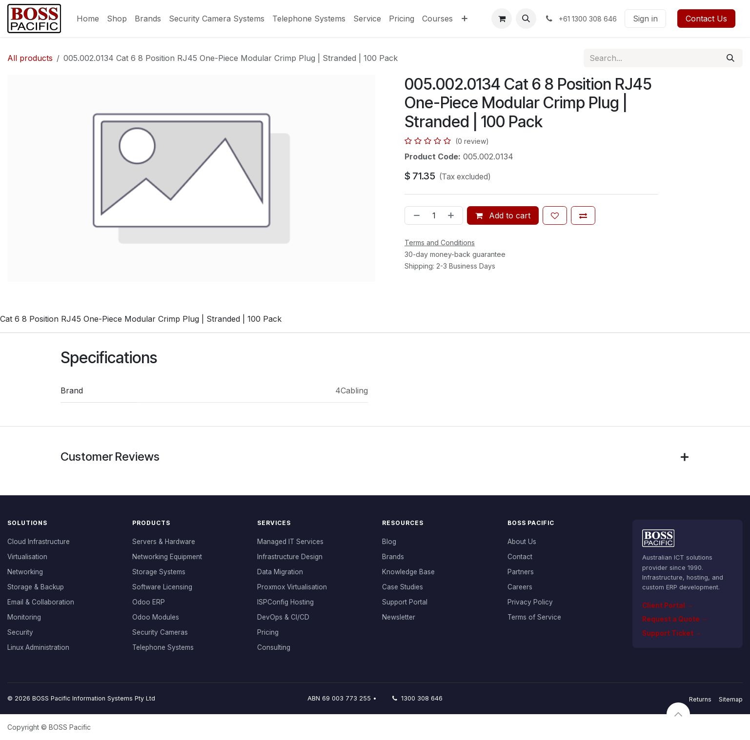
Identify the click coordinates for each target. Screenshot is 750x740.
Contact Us (706, 18)
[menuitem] (88, 18)
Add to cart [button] (502, 215)
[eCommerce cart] (501, 18)
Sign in (645, 18)
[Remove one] (415, 215)
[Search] (730, 58)
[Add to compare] (583, 215)
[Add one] (453, 215)
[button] (526, 18)
